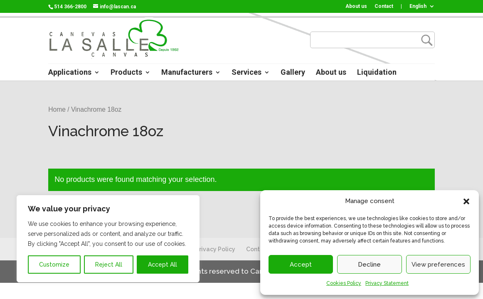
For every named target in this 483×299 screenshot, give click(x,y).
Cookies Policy (343, 283)
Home (57, 109)
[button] (466, 201)
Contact (384, 6)
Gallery (293, 72)
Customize (54, 264)
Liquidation (377, 72)
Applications (69, 72)
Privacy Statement (387, 283)
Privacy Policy (215, 249)
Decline (369, 264)
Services (246, 72)
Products (126, 72)
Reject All (108, 264)
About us (356, 6)
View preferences (438, 264)
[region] (108, 238)
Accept (301, 264)
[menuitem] (422, 8)
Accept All (162, 264)
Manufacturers (186, 72)
